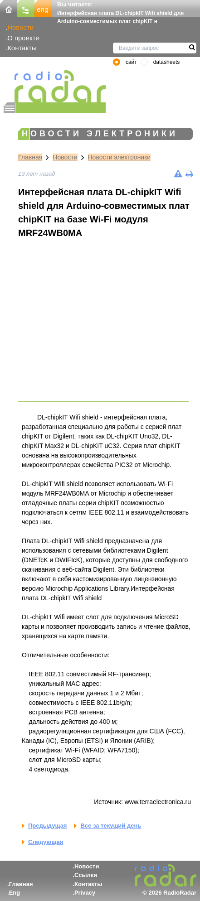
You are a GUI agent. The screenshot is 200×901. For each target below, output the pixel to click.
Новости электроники (119, 157)
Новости (20, 27)
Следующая (45, 841)
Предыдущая (47, 825)
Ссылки (85, 875)
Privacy (84, 892)
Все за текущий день (110, 825)
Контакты (22, 48)
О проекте (23, 38)
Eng (14, 892)
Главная (30, 157)
